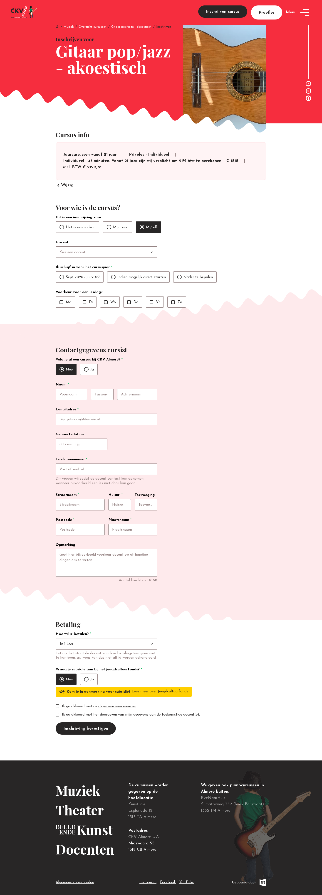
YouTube (186, 881)
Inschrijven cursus (223, 15)
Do (132, 311)
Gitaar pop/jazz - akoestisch (131, 34)
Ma (65, 311)
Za (176, 311)
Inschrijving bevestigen (85, 743)
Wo (110, 311)
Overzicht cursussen (93, 34)
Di (88, 311)
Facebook (168, 881)
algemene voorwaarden (117, 721)
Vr (155, 311)
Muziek (69, 34)
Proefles (267, 16)
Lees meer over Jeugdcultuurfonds (160, 707)
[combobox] (115, 262)
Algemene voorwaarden (75, 882)
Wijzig (65, 195)
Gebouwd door (249, 882)
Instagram (147, 881)
